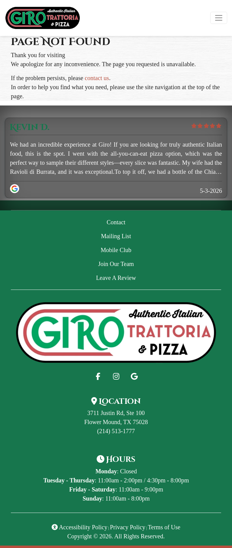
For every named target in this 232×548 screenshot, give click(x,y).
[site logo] (42, 18)
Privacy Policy (127, 527)
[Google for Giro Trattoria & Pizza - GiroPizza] (134, 376)
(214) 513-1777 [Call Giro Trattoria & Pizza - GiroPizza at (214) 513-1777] (116, 431)
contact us (97, 78)
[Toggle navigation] (218, 18)
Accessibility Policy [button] (79, 527)
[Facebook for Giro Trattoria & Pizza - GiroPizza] (98, 376)
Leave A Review (152, 277)
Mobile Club (116, 250)
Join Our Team (116, 264)
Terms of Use (164, 527)
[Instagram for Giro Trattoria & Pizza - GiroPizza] (116, 376)
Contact (116, 222)
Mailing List (116, 236)
